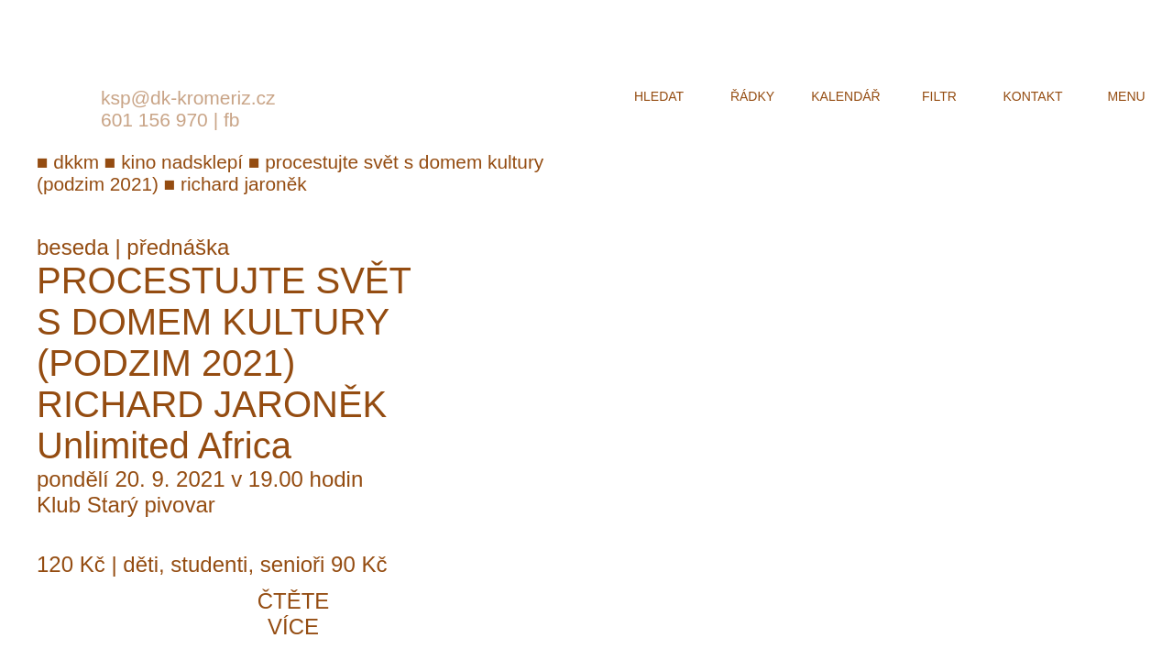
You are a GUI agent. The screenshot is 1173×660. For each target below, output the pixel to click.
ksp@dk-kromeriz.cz (188, 97)
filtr (939, 96)
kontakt (1032, 96)
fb (232, 119)
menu (1126, 96)
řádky (752, 96)
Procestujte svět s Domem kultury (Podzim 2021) (224, 321)
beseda (73, 247)
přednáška (177, 247)
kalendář (845, 96)
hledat (659, 96)
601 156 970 (154, 119)
